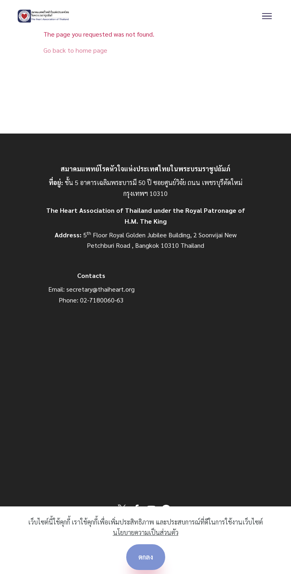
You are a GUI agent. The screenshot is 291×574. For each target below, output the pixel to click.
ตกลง (145, 557)
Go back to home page (75, 50)
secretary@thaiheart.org (100, 289)
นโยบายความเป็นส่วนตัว (145, 532)
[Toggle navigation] (267, 16)
